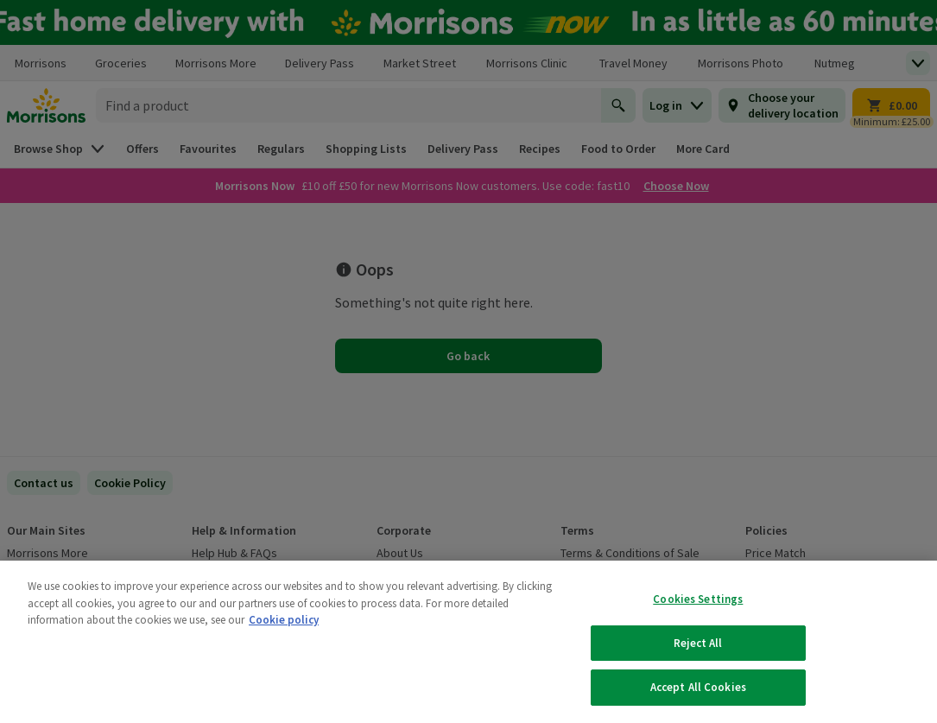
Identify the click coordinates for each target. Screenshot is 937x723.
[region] (468, 642)
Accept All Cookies (698, 687)
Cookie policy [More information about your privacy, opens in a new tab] (284, 619)
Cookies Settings (698, 599)
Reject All (698, 643)
